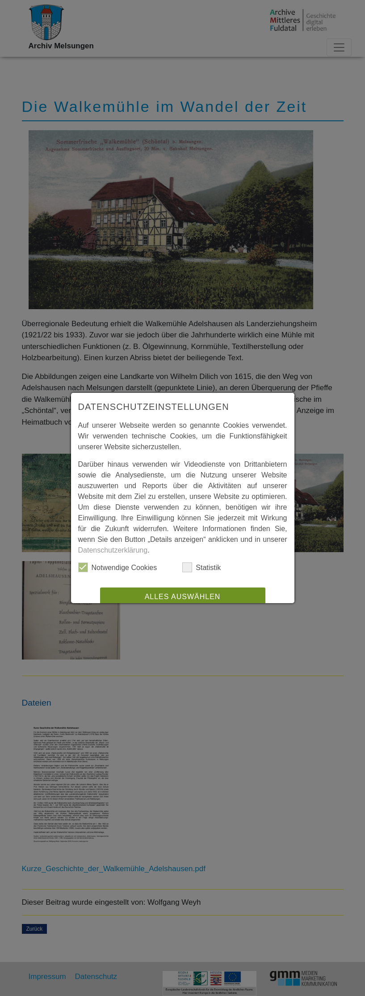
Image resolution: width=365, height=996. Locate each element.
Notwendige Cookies (117, 567)
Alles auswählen (183, 596)
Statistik (201, 567)
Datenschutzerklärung (113, 550)
